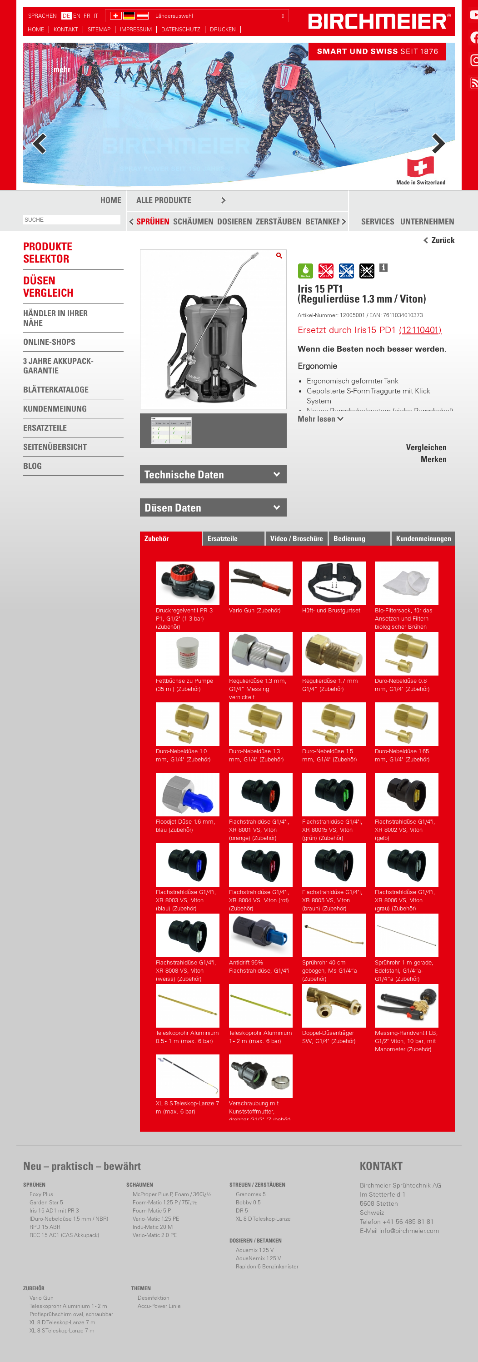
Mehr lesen (316, 418)
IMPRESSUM (136, 29)
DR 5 (242, 1210)
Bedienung (349, 538)
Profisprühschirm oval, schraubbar (71, 1314)
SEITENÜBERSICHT (55, 447)
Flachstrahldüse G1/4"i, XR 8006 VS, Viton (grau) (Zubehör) (406, 876)
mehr (62, 69)
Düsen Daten (172, 507)
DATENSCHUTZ (180, 29)
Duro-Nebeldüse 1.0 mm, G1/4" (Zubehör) (187, 732)
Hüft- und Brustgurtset (334, 588)
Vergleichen (426, 447)
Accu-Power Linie (159, 1305)
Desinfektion (153, 1297)
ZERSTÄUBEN (279, 221)
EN (76, 15)
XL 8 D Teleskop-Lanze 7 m (62, 1322)
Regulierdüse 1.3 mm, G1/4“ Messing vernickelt (261, 665)
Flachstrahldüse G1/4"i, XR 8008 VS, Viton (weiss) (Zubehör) (187, 946)
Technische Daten (184, 474)
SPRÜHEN (152, 221)
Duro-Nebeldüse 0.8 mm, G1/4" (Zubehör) (406, 662)
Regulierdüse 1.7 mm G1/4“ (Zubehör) (334, 662)
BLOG (32, 466)
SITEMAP (99, 29)
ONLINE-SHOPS (49, 342)
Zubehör (156, 538)
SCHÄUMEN (193, 221)
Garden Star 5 (46, 1202)
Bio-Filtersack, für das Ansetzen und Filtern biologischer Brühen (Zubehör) (406, 594)
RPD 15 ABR (45, 1226)
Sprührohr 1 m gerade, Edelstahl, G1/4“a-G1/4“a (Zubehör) (406, 946)
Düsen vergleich (48, 286)
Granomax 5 (251, 1194)
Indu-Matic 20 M (153, 1226)
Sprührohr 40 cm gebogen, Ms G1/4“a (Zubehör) (334, 946)
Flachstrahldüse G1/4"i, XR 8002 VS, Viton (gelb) (406, 806)
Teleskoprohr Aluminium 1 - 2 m (68, 1305)
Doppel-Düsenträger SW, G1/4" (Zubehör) (334, 1014)
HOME (36, 29)
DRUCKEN (223, 29)
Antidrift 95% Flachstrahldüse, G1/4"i (261, 944)
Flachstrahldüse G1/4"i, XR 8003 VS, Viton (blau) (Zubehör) (187, 876)
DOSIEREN (234, 221)
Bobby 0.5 (248, 1202)
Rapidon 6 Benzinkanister (267, 1266)
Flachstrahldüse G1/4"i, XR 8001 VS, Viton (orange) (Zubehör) (261, 806)
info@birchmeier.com (409, 1231)
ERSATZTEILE (45, 427)
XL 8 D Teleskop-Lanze (263, 1218)
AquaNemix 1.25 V (258, 1258)
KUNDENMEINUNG (55, 408)
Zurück (443, 240)
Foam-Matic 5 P (152, 1210)
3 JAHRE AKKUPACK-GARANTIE (58, 365)
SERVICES (377, 221)
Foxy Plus (41, 1194)
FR (87, 15)
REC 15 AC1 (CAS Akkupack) (64, 1235)
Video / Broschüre (296, 538)
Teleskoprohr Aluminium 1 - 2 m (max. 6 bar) (261, 1014)
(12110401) (420, 329)
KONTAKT (66, 29)
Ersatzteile (223, 538)
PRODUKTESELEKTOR (47, 252)
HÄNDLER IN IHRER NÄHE (55, 318)
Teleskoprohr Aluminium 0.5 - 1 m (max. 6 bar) (187, 1014)
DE (66, 15)
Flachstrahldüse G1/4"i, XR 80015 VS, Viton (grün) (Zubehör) (334, 806)
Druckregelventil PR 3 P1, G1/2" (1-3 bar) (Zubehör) (187, 594)
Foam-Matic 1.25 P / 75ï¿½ (165, 1202)
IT (96, 15)
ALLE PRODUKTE (163, 200)
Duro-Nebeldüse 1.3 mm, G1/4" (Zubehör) (261, 732)
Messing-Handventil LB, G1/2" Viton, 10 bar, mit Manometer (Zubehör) (406, 1017)
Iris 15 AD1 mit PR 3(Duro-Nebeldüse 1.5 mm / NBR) (69, 1214)
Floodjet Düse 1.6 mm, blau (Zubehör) (187, 803)
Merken (434, 459)
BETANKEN (323, 221)
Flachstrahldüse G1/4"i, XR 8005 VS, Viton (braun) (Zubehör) (334, 876)
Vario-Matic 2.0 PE (155, 1235)
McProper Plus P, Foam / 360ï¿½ (172, 1194)
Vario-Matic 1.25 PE (156, 1218)
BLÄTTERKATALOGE (56, 389)
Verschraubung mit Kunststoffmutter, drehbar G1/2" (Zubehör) (261, 1087)
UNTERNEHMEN (427, 221)
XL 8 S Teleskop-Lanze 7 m (62, 1330)
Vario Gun (42, 1297)
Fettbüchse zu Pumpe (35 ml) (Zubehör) (187, 662)
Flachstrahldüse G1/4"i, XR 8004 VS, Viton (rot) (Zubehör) (261, 876)
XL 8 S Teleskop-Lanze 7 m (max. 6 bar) (187, 1084)
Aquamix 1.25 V (255, 1250)
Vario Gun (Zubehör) (261, 588)
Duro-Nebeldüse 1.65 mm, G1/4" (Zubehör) (406, 732)
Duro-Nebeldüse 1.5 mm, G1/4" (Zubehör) (334, 732)
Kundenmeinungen (423, 538)
